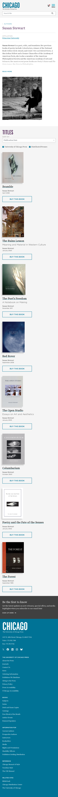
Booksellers (6, 741)
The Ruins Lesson (13, 241)
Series (4, 704)
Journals (5, 664)
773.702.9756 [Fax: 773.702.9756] (10, 644)
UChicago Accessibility (10, 691)
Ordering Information (10, 674)
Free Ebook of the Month (11, 714)
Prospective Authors (9, 734)
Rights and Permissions (10, 748)
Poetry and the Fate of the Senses (23, 522)
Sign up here (9, 613)
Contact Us (6, 667)
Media (4, 744)
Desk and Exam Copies (10, 708)
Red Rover (8, 356)
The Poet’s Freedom (14, 298)
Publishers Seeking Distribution (13, 754)
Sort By (5, 137)
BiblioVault (6, 781)
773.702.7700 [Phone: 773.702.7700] (11, 641)
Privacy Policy (7, 684)
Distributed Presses (39, 146)
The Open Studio (12, 410)
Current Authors (8, 731)
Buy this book (21, 199)
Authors (8, 24)
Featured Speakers (9, 721)
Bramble (7, 186)
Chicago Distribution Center (12, 785)
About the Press (8, 661)
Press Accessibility (8, 687)
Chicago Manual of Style (11, 764)
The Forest (9, 576)
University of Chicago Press (16, 146)
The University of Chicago (11, 788)
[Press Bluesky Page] (21, 649)
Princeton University (10, 38)
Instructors (6, 738)
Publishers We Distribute (11, 677)
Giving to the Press (9, 681)
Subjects (5, 701)
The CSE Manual (8, 771)
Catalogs (5, 711)
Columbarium (11, 468)
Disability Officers (8, 751)
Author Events (7, 718)
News (4, 671)
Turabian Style (7, 768)
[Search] (25, 13)
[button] (8, 72)
